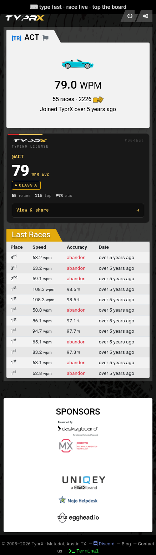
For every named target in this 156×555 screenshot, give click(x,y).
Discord (104, 543)
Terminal (84, 550)
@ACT (18, 156)
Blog (126, 543)
